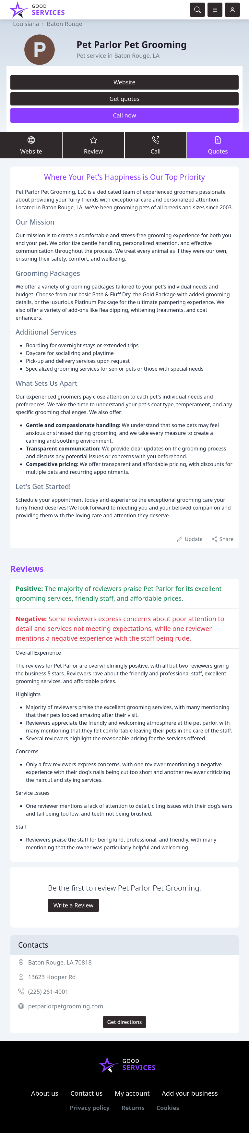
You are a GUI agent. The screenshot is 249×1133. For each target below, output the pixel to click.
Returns (133, 1108)
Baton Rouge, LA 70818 (60, 962)
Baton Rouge (64, 24)
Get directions (124, 1022)
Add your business (190, 1093)
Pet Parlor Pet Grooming (132, 44)
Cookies (167, 1108)
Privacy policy (90, 1108)
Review (93, 145)
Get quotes (125, 99)
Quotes (217, 145)
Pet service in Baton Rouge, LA (118, 55)
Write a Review (73, 905)
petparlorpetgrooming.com (65, 1006)
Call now (124, 115)
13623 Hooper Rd (52, 977)
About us (44, 1093)
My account (132, 1093)
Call (155, 145)
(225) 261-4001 (48, 991)
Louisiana (26, 24)
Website (124, 82)
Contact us (86, 1093)
